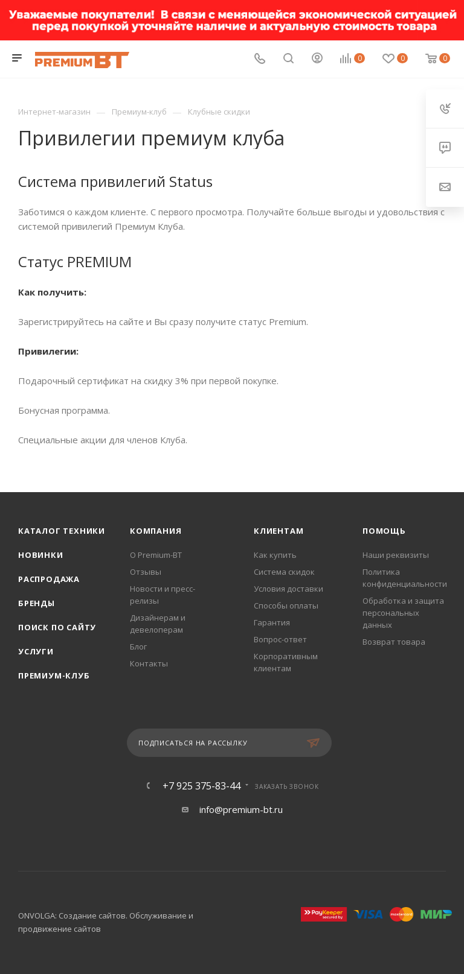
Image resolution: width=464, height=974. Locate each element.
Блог (138, 646)
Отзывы (145, 571)
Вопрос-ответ (280, 639)
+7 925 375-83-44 (201, 786)
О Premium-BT (156, 554)
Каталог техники (61, 530)
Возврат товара (393, 641)
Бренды (36, 603)
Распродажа (49, 579)
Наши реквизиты (395, 554)
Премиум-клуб (54, 675)
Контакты (149, 663)
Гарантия (272, 622)
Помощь (384, 530)
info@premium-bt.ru (241, 809)
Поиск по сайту (57, 627)
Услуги (36, 651)
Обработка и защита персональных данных (403, 612)
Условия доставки (288, 588)
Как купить (275, 554)
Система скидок (284, 571)
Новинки (40, 554)
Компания (155, 530)
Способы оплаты (286, 605)
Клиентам (278, 530)
